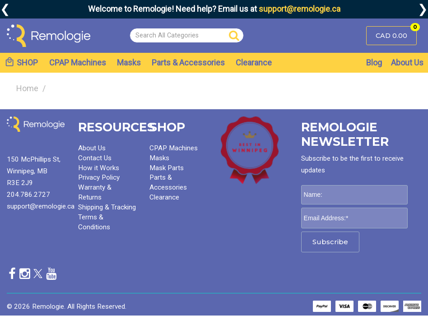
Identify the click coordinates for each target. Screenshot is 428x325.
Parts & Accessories (188, 62)
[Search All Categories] (187, 35)
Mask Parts (166, 168)
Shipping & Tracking (107, 207)
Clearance (254, 62)
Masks (129, 62)
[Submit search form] (234, 36)
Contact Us (95, 158)
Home (27, 88)
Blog (374, 62)
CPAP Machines (77, 62)
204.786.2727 (28, 194)
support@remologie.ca (299, 9)
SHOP (21, 62)
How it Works (98, 168)
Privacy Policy (99, 177)
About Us (407, 62)
